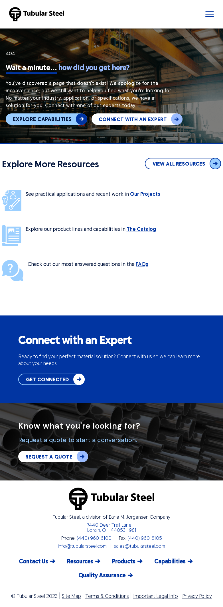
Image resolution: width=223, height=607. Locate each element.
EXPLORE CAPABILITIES (50, 119)
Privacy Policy (197, 596)
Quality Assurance (101, 575)
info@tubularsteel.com (82, 545)
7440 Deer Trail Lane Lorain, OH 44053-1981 (111, 527)
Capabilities (169, 561)
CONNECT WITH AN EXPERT (141, 119)
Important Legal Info (155, 596)
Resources (80, 561)
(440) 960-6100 (94, 537)
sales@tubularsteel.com (139, 545)
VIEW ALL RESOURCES (187, 163)
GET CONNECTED (55, 379)
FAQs (142, 264)
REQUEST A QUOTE (56, 456)
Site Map (71, 596)
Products (123, 561)
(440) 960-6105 (144, 537)
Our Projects (145, 193)
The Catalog (141, 229)
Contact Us (33, 561)
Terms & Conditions (107, 596)
